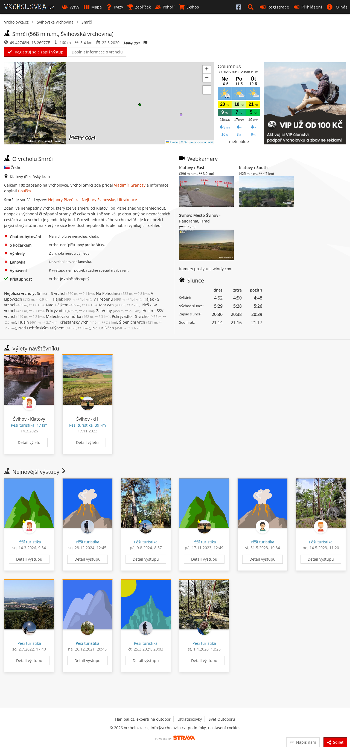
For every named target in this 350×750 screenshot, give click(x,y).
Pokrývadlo (70, 310)
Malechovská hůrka (78, 316)
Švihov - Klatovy (29, 419)
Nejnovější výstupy (35, 471)
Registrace (274, 7)
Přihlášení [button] (308, 7)
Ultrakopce (127, 199)
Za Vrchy (118, 310)
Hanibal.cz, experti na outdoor (143, 719)
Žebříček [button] (139, 7)
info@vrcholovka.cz (168, 727)
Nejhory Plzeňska (64, 199)
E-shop (189, 7)
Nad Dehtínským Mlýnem (54, 327)
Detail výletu (29, 442)
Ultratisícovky (189, 719)
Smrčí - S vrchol (65, 293)
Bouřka (24, 190)
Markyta (119, 304)
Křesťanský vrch (88, 322)
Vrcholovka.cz (16, 22)
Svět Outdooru (222, 719)
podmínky (197, 727)
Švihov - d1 (87, 419)
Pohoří (164, 7)
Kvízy (114, 7)
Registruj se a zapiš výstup (35, 52)
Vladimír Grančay (51, 141)
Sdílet (335, 742)
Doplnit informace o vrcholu (97, 52)
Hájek (72, 299)
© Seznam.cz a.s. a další (197, 142)
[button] (252, 7)
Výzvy (70, 7)
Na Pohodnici (122, 293)
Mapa (93, 7)
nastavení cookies (224, 727)
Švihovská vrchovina (55, 22)
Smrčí (86, 22)
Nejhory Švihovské (98, 199)
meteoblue (239, 141)
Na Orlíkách (117, 327)
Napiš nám (303, 742)
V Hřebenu (117, 299)
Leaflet (172, 142)
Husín (37, 322)
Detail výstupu (29, 559)
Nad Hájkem (71, 304)
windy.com (222, 268)
